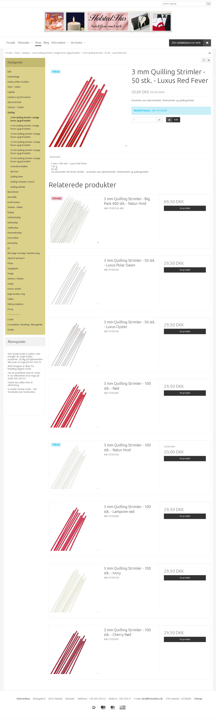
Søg (208, 3)
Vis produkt (185, 208)
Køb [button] (172, 119)
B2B (9, 72)
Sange (10, 273)
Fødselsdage (13, 77)
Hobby (11, 284)
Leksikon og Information (19, 97)
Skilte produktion (15, 304)
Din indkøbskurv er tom (191, 42)
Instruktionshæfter (19, 166)
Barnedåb (12, 197)
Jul (9, 248)
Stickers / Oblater (16, 279)
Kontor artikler (14, 289)
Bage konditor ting (16, 294)
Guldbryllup (13, 228)
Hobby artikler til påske (18, 82)
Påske (10, 263)
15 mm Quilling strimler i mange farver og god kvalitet (25, 143)
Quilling (11, 112)
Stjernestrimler (15, 102)
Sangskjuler (13, 268)
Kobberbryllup (14, 217)
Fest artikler (13, 238)
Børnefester (13, 192)
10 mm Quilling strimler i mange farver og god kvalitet (25, 135)
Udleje (10, 299)
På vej (10, 309)
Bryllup (11, 212)
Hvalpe (11, 330)
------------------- (14, 314)
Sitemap (198, 698)
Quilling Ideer (16, 177)
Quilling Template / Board (22, 182)
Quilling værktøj (17, 187)
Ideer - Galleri (14, 87)
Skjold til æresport (16, 258)
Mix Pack (14, 172)
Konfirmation (14, 202)
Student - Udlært (15, 207)
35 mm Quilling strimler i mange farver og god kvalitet (25, 160)
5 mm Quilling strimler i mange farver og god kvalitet (24, 127)
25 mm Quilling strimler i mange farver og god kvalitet (25, 151)
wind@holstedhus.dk (152, 698)
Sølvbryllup (13, 222)
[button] (204, 60)
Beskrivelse (55, 157)
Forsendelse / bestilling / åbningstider (25, 325)
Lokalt (10, 319)
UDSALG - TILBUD (16, 107)
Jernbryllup (13, 243)
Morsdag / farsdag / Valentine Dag (24, 253)
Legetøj (11, 92)
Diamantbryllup (15, 233)
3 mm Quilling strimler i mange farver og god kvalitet (24, 119)
